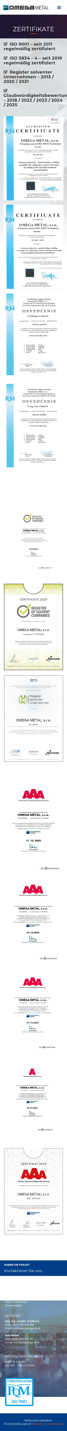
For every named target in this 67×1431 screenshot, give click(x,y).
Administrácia (55, 1424)
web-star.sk (38, 1424)
